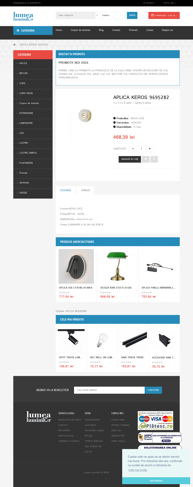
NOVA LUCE (137, 119)
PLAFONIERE (26, 163)
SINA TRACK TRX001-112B (136, 358)
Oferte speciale (94, 441)
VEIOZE (23, 193)
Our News (90, 425)
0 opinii (128, 103)
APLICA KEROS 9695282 (34, 45)
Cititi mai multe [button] (137, 470)
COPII (22, 83)
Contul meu (118, 420)
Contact (63, 425)
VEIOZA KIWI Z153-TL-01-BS (116, 289)
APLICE (23, 63)
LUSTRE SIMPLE (28, 153)
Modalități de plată (69, 420)
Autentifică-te (35, 3)
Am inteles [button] (156, 480)
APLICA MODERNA (76, 311)
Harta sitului (65, 436)
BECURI (23, 73)
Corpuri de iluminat (29, 103)
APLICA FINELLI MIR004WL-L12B (160, 289)
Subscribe (153, 390)
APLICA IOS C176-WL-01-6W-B (75, 289)
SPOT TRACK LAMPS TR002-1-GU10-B (80, 358)
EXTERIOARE (26, 113)
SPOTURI (24, 183)
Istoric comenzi (120, 425)
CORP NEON (26, 93)
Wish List (116, 430)
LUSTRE (23, 143)
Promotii (23, 173)
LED (21, 133)
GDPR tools (118, 441)
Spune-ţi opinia (143, 103)
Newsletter (117, 436)
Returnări (64, 430)
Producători (92, 420)
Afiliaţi (88, 436)
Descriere (65, 190)
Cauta (132, 15)
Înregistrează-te (19, 3)
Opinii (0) (85, 190)
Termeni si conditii (68, 441)
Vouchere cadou (94, 430)
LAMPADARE (26, 123)
